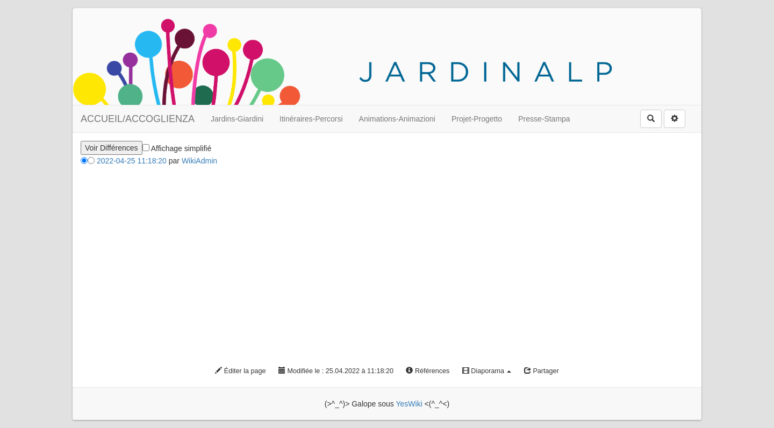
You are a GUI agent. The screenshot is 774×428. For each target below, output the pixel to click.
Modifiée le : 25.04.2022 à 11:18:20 (335, 371)
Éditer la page (240, 371)
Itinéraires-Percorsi (311, 119)
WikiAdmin (199, 160)
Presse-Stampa (544, 119)
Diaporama (487, 371)
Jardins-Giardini (237, 119)
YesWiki (409, 404)
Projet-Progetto (477, 119)
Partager (541, 371)
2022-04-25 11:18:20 (132, 160)
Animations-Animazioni (397, 119)
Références (427, 371)
